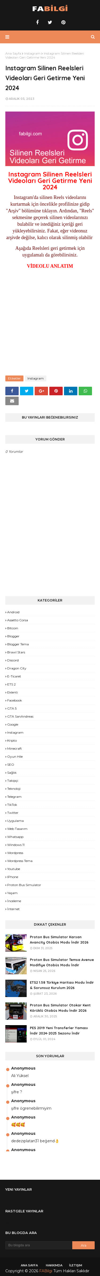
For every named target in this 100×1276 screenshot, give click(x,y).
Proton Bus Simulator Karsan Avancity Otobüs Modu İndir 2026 (59, 940)
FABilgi (45, 1271)
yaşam (12, 893)
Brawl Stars (16, 652)
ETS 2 (11, 684)
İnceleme (14, 901)
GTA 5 (12, 708)
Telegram (14, 797)
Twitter (12, 813)
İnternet (13, 909)
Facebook (14, 700)
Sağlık (12, 773)
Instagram (32, 53)
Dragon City (16, 668)
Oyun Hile (15, 756)
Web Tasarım (17, 829)
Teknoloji (14, 789)
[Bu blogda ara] (38, 1245)
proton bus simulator (24, 885)
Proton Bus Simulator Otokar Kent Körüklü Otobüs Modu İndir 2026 (60, 1008)
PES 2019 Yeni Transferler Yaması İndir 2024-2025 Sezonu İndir (59, 1031)
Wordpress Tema (20, 861)
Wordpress (15, 853)
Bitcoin (12, 628)
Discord (13, 660)
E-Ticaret (14, 676)
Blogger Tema (18, 644)
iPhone (12, 877)
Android (13, 612)
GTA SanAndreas (20, 716)
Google (12, 724)
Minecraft (14, 748)
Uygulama (15, 821)
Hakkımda (54, 1265)
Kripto (12, 740)
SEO (10, 764)
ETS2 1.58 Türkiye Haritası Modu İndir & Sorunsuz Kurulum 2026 (62, 985)
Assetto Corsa (17, 620)
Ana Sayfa (13, 53)
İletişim (75, 1265)
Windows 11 (16, 845)
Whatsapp (15, 837)
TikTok (12, 805)
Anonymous (23, 1068)
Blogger (13, 636)
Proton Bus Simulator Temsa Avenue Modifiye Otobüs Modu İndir (62, 962)
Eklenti (12, 692)
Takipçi (12, 781)
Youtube (13, 869)
